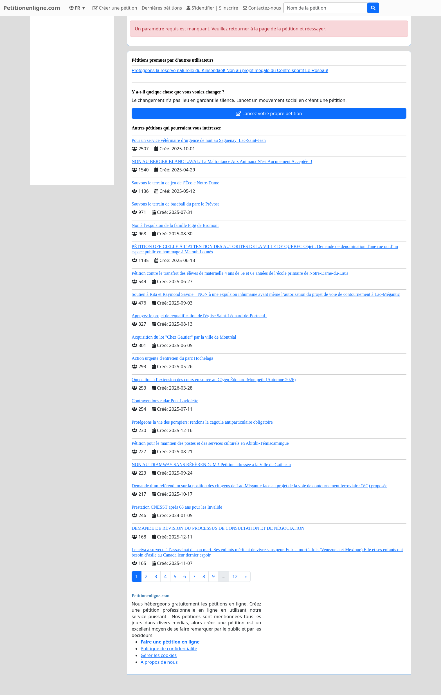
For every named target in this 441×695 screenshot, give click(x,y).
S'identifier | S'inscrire (212, 8)
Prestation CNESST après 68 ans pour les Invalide (177, 507)
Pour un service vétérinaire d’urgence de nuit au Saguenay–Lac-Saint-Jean (199, 140)
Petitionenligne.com (31, 8)
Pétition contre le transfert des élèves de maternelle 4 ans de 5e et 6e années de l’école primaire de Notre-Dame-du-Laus (240, 273)
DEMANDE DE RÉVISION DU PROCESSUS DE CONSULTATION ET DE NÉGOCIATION (218, 528)
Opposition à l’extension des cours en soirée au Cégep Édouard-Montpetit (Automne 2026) (214, 379)
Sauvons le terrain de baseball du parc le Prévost (175, 204)
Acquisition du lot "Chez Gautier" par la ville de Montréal (184, 337)
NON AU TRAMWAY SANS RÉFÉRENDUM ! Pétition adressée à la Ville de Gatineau (211, 464)
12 (234, 576)
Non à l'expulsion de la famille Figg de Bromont (175, 225)
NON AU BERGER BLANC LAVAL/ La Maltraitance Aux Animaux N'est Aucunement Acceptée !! (222, 161)
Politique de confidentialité (169, 648)
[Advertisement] (72, 100)
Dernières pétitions (162, 8)
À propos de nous (159, 662)
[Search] (325, 8)
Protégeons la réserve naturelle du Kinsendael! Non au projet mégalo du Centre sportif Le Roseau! (230, 70)
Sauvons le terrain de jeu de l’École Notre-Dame (175, 182)
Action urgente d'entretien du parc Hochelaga (172, 358)
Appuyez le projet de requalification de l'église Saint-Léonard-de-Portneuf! (199, 315)
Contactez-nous (262, 8)
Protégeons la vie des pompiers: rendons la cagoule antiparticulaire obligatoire (202, 422)
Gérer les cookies (159, 655)
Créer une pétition (115, 8)
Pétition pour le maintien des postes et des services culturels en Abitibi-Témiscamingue (210, 443)
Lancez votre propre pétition (269, 113)
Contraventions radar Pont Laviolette (165, 400)
